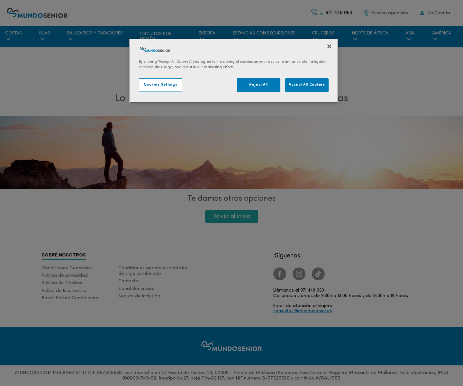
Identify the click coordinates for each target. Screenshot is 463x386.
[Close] (329, 46)
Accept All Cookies (307, 85)
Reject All (258, 85)
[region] (233, 71)
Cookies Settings (160, 85)
